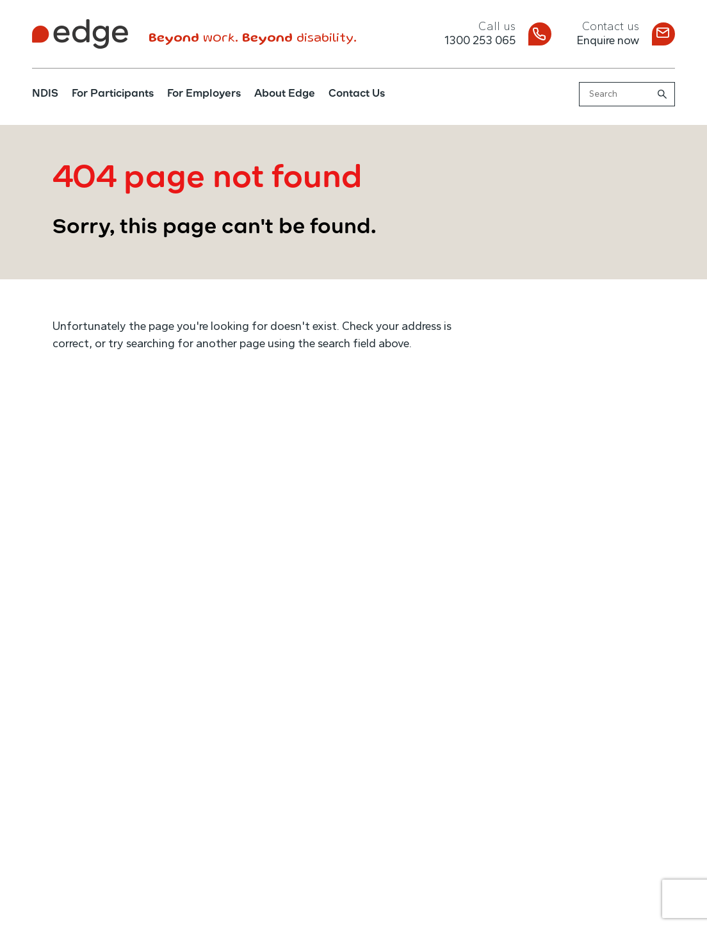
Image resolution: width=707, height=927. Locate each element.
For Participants (113, 94)
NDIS (45, 94)
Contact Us (357, 94)
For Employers (204, 94)
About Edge (284, 94)
